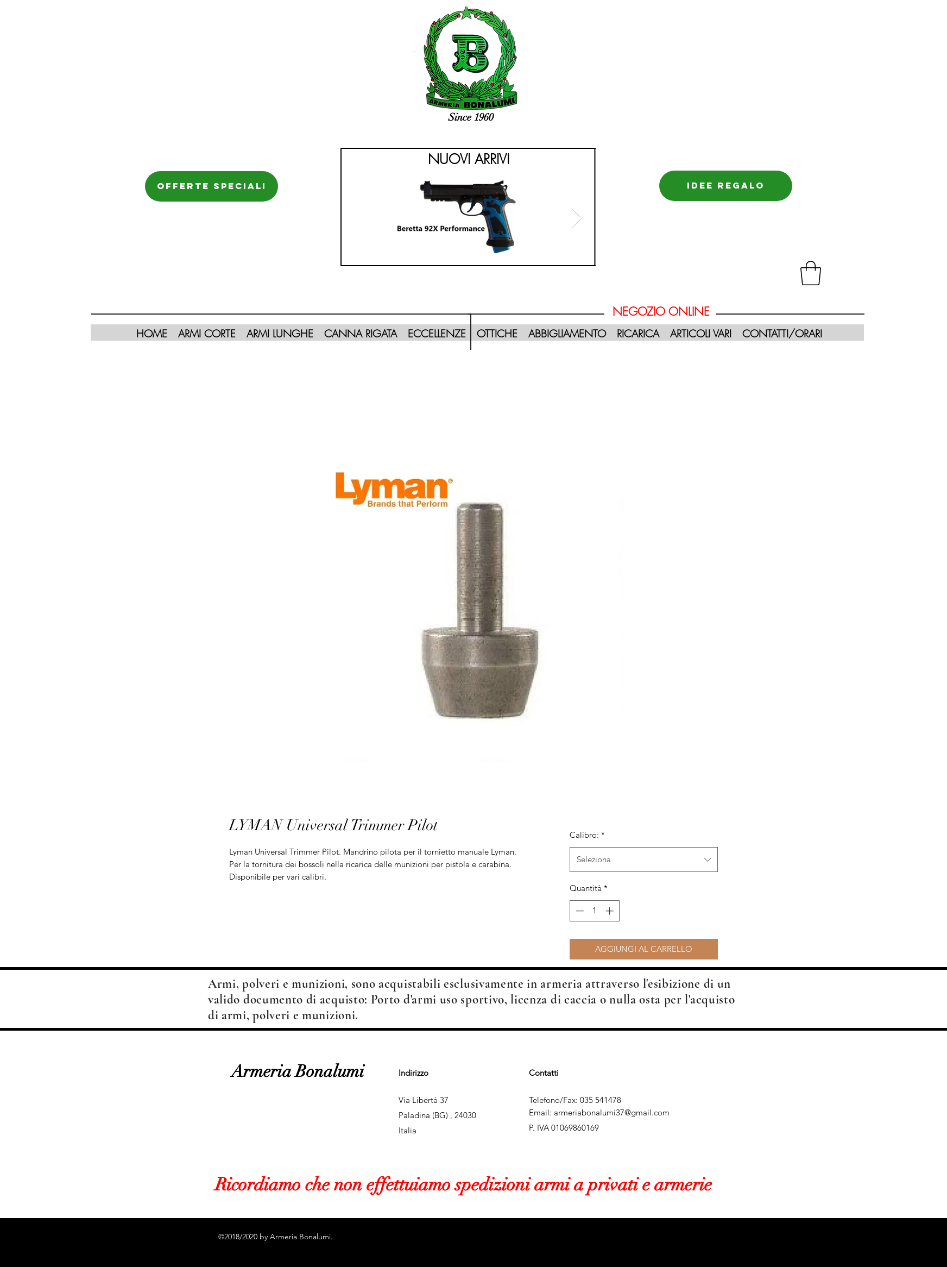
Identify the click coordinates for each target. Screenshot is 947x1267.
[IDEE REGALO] (725, 186)
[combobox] (644, 859)
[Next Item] (577, 218)
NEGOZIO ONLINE (661, 311)
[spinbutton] (594, 911)
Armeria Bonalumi (297, 1071)
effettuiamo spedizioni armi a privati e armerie (537, 1185)
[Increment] (610, 911)
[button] (810, 273)
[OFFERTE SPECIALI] (211, 186)
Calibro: (587, 835)
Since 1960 (471, 117)
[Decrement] (578, 911)
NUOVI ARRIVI (468, 159)
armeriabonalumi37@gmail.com (612, 1112)
